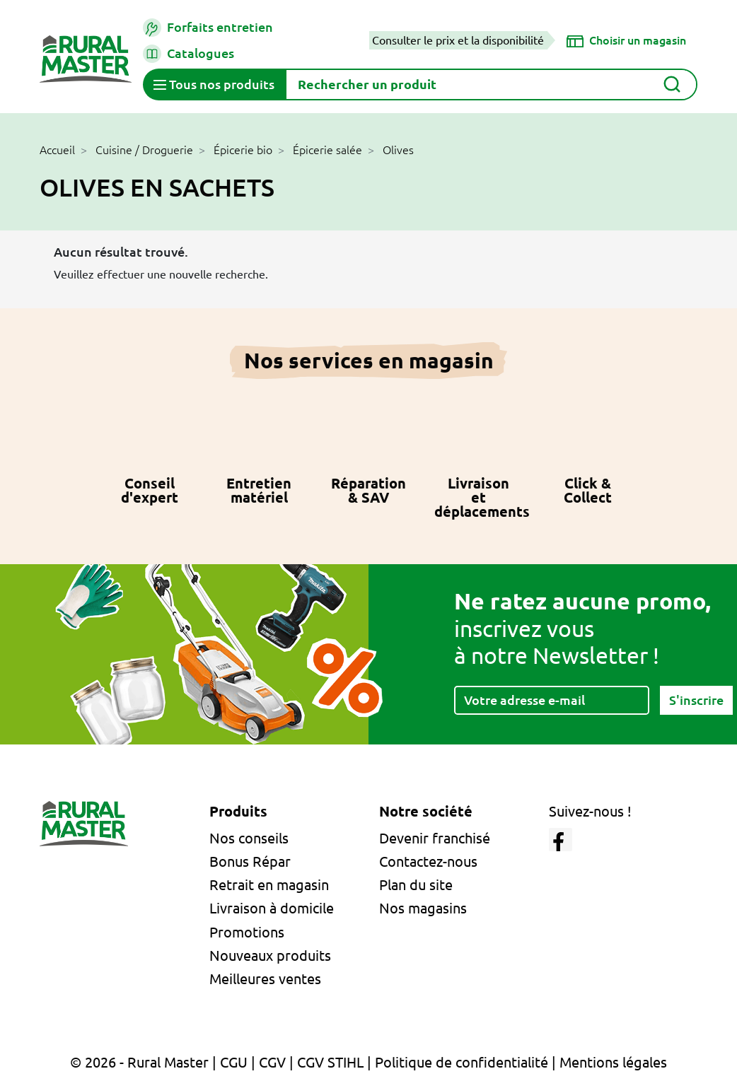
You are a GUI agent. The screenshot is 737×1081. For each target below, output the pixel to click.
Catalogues (188, 54)
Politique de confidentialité (461, 1062)
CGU (234, 1062)
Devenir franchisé (434, 838)
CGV (272, 1062)
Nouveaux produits (270, 955)
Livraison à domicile (271, 908)
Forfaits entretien (208, 27)
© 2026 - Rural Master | (145, 1062)
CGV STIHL (330, 1062)
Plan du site (416, 885)
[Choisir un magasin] (626, 40)
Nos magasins (423, 908)
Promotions (246, 932)
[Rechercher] (491, 84)
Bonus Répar (250, 861)
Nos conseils (249, 838)
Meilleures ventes (265, 979)
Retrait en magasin (269, 885)
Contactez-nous (428, 861)
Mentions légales (613, 1062)
